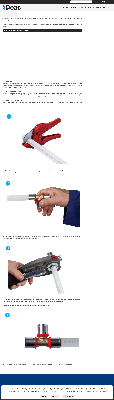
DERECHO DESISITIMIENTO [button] (86, 385)
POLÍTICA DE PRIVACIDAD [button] (85, 383)
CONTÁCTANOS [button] (62, 377)
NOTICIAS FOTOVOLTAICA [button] (24, 379)
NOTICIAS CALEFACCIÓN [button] (23, 383)
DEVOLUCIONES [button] (62, 379)
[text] (79, 1)
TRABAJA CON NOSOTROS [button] (65, 381)
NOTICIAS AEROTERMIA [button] (23, 377)
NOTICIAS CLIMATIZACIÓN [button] (24, 381)
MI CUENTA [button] (40, 381)
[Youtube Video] (42, 55)
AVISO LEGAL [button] (82, 379)
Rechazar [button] (54, 396)
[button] (15, 7)
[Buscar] (90, 1)
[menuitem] (64, 7)
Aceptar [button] (43, 396)
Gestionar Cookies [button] (68, 396)
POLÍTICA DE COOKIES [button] (85, 381)
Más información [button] (103, 391)
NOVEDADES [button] (40, 379)
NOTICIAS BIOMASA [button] (22, 385)
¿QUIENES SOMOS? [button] (84, 377)
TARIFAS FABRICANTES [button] (43, 377)
